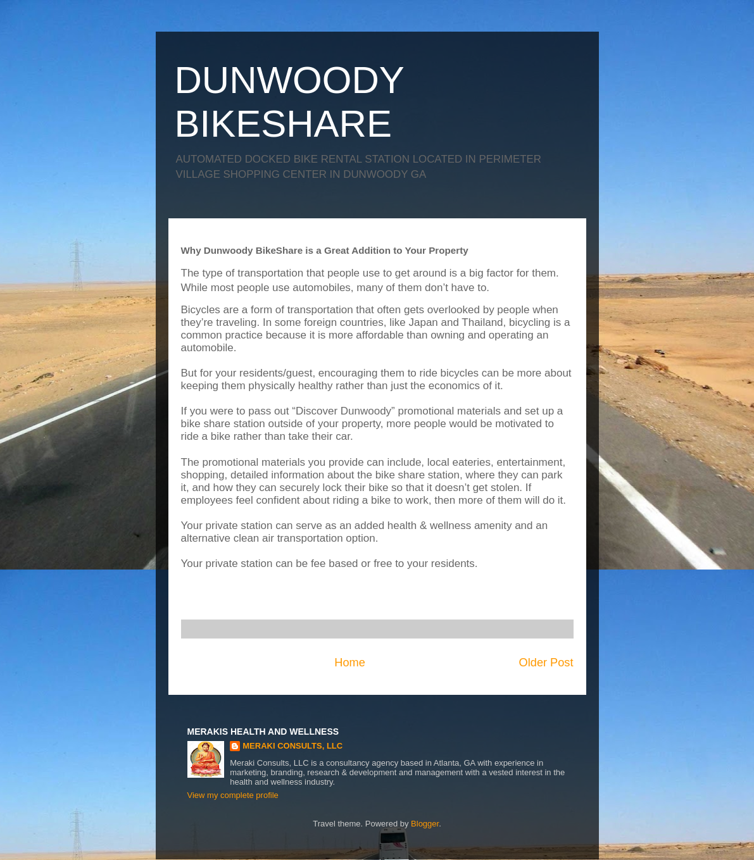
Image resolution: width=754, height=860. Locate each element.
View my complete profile (233, 795)
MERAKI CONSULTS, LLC (292, 746)
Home (349, 662)
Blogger (425, 823)
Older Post (546, 662)
